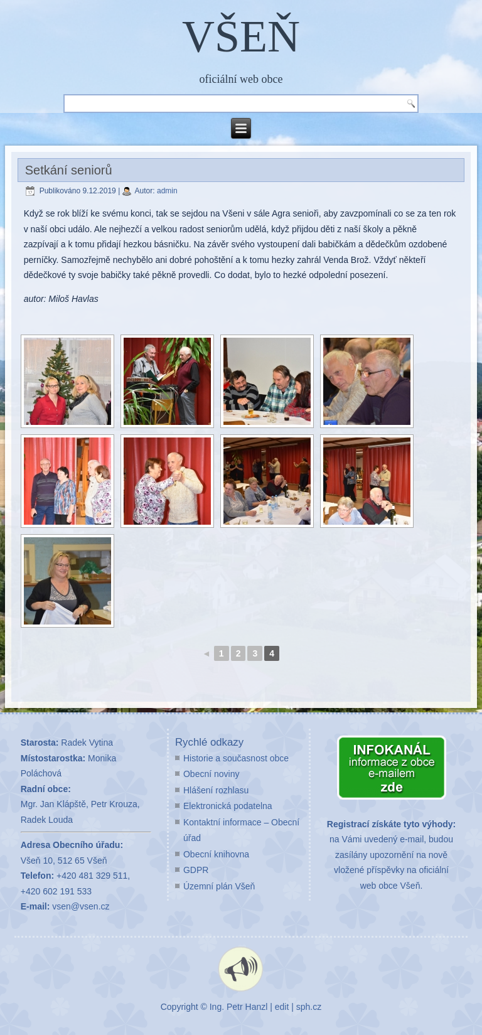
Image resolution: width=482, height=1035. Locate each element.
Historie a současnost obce (236, 758)
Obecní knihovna (216, 854)
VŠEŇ (241, 36)
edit (282, 1007)
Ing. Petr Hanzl (239, 1007)
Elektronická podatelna (227, 806)
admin (167, 190)
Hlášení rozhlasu (216, 790)
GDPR (195, 870)
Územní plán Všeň (219, 886)
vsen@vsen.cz (80, 906)
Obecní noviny (211, 774)
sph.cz (308, 1007)
